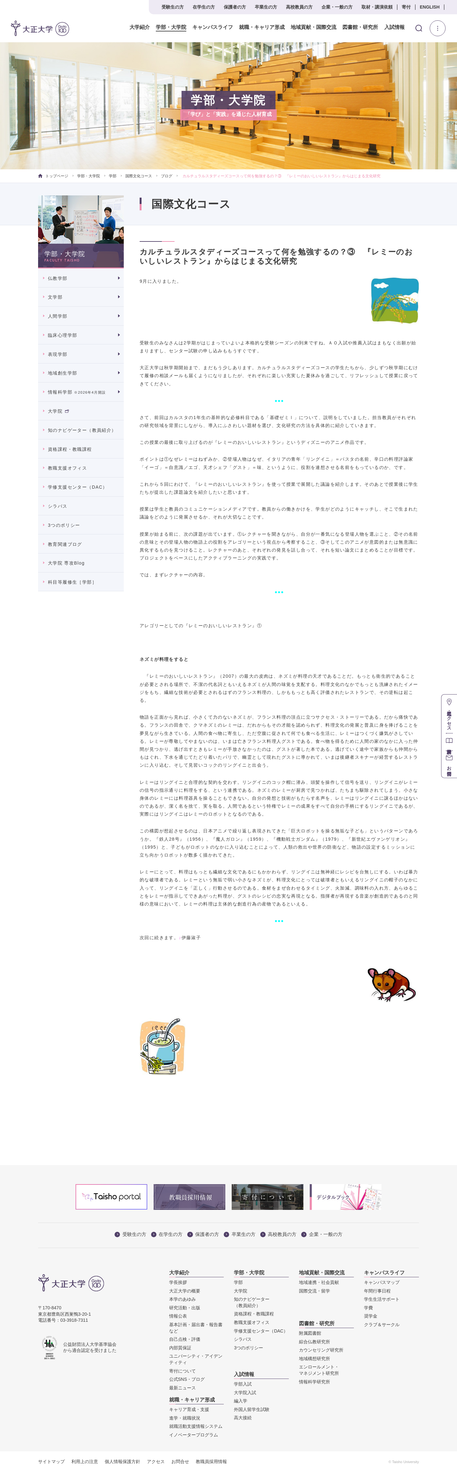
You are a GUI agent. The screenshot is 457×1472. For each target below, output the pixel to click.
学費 (368, 1307)
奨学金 (370, 1316)
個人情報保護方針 (122, 1461)
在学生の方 (204, 7)
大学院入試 (245, 1392)
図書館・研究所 (360, 27)
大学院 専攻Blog (66, 563)
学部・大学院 (171, 27)
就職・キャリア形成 (262, 27)
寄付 (406, 7)
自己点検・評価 (184, 1339)
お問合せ (180, 1461)
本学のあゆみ (182, 1299)
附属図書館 (310, 1333)
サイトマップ (51, 1461)
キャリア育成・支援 (189, 1409)
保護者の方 (235, 7)
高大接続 (243, 1417)
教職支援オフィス (67, 468)
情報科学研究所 (314, 1381)
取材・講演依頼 (377, 7)
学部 (112, 176)
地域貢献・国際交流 (313, 27)
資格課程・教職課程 (70, 449)
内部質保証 (180, 1347)
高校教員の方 (299, 7)
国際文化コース (138, 176)
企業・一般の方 (337, 7)
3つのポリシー (64, 525)
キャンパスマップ (382, 1282)
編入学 (240, 1400)
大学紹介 (139, 27)
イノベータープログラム (193, 1434)
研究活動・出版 (184, 1307)
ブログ (166, 176)
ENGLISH (430, 7)
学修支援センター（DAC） (78, 487)
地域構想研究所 (314, 1358)
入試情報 (394, 27)
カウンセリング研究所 (321, 1350)
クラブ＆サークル (382, 1324)
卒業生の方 (266, 7)
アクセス (156, 1461)
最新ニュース (182, 1387)
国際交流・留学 (314, 1290)
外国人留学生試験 (251, 1409)
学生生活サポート (382, 1299)
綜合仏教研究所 (314, 1341)
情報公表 (178, 1316)
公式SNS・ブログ (187, 1379)
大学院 (58, 411)
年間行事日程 (377, 1290)
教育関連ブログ (65, 544)
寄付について (182, 1371)
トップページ (53, 176)
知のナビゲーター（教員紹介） (82, 430)
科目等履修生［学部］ (72, 582)
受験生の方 (173, 7)
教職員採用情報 (211, 1461)
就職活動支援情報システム (195, 1426)
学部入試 (243, 1384)
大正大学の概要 (184, 1290)
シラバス (58, 506)
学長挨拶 (178, 1282)
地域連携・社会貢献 (319, 1282)
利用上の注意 (84, 1461)
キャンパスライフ (212, 27)
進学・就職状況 (184, 1418)
